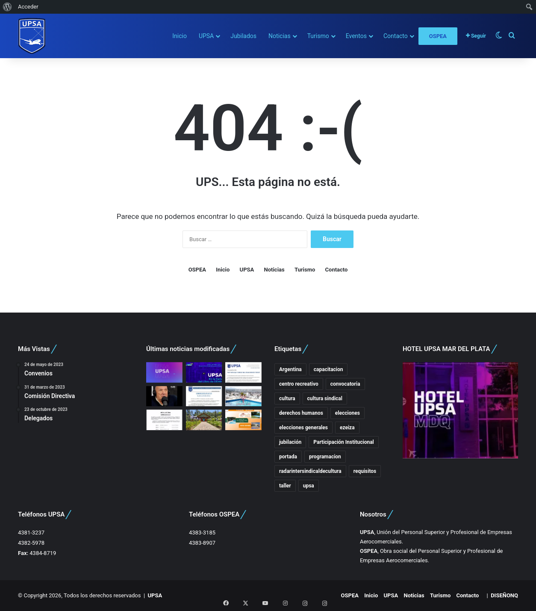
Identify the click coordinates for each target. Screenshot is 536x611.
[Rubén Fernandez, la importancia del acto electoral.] (164, 396)
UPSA (206, 35)
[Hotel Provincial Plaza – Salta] (243, 396)
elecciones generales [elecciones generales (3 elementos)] (303, 428)
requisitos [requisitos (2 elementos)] (365, 471)
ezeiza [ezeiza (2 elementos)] (347, 428)
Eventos (356, 35)
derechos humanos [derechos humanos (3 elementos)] (301, 413)
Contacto (395, 35)
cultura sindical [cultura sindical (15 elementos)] (324, 398)
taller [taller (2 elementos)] (285, 486)
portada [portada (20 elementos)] (288, 457)
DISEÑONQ (504, 595)
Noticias (279, 35)
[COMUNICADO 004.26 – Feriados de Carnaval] (204, 420)
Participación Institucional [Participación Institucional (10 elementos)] (343, 442)
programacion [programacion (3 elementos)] (325, 457)
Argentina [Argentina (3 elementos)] (290, 369)
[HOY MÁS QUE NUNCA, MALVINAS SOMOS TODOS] (243, 372)
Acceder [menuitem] (28, 6)
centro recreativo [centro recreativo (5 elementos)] (298, 384)
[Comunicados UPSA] (164, 372)
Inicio (179, 35)
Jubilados (243, 35)
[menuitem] (7, 7)
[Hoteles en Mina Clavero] (243, 420)
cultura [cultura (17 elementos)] (287, 398)
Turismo (318, 35)
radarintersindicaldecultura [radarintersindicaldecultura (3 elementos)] (310, 471)
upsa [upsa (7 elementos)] (308, 486)
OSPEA (438, 36)
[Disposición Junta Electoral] (164, 420)
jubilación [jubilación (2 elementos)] (290, 442)
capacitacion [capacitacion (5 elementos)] (328, 369)
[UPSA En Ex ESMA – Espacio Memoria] (204, 372)
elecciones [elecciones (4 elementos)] (347, 413)
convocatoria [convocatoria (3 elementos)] (345, 384)
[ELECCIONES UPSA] (204, 396)
